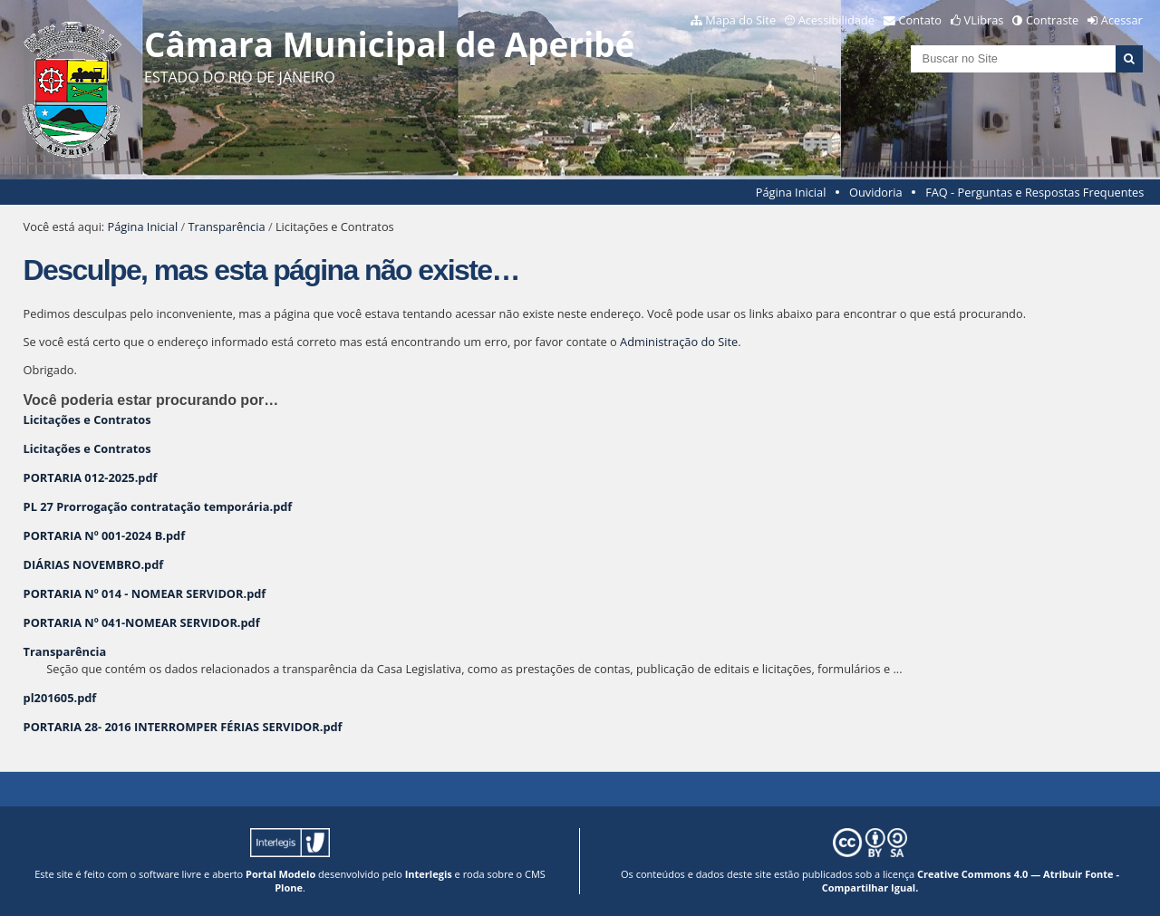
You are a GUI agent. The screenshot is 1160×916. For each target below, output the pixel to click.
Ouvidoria (876, 192)
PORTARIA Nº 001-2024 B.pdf (105, 535)
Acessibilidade (836, 20)
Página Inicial (791, 192)
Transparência (227, 226)
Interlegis (428, 874)
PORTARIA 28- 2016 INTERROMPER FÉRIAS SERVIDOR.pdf (183, 726)
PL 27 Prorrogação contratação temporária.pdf (158, 506)
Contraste (1052, 20)
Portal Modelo (280, 874)
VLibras (984, 20)
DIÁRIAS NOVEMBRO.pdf (94, 564)
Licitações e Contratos (87, 419)
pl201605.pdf (60, 697)
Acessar (1122, 20)
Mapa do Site (740, 20)
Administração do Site (679, 341)
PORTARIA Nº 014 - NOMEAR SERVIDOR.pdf (145, 593)
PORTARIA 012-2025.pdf (91, 477)
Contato (920, 20)
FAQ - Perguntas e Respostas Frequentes (1034, 192)
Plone (289, 887)
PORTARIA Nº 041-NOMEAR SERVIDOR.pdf (142, 622)
